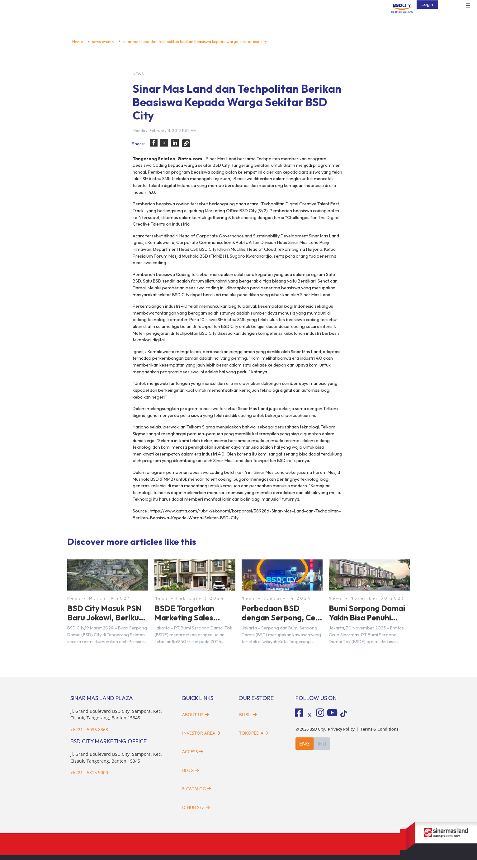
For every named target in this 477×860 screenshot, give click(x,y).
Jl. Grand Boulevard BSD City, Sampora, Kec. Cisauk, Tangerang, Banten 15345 (116, 714)
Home (77, 41)
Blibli (248, 714)
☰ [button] (467, 5)
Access (192, 752)
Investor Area (201, 733)
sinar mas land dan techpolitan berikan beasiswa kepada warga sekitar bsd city (195, 41)
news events (103, 41)
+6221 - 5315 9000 (89, 772)
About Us (195, 714)
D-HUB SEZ (196, 807)
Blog (190, 770)
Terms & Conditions (379, 729)
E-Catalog (196, 789)
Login (427, 4)
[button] (154, 143)
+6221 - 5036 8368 (89, 729)
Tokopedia (254, 733)
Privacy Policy (341, 729)
